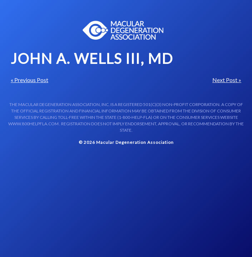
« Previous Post (29, 79)
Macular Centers (123, 30)
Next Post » (226, 79)
